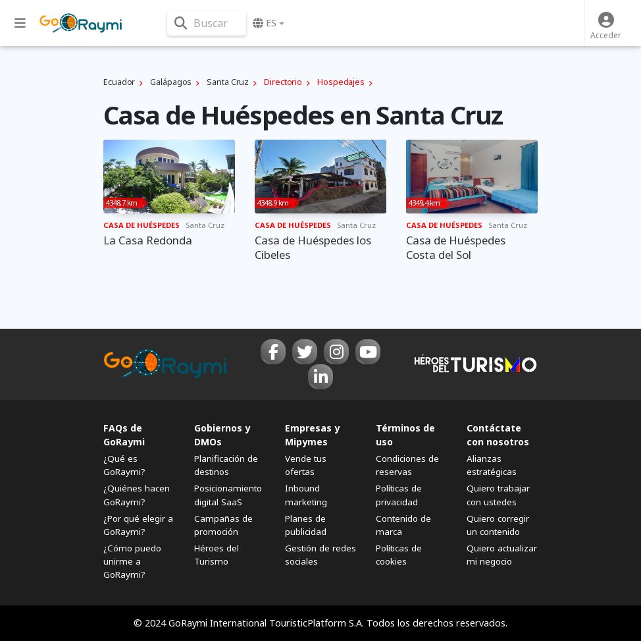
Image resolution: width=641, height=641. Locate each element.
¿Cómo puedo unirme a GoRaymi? (132, 561)
